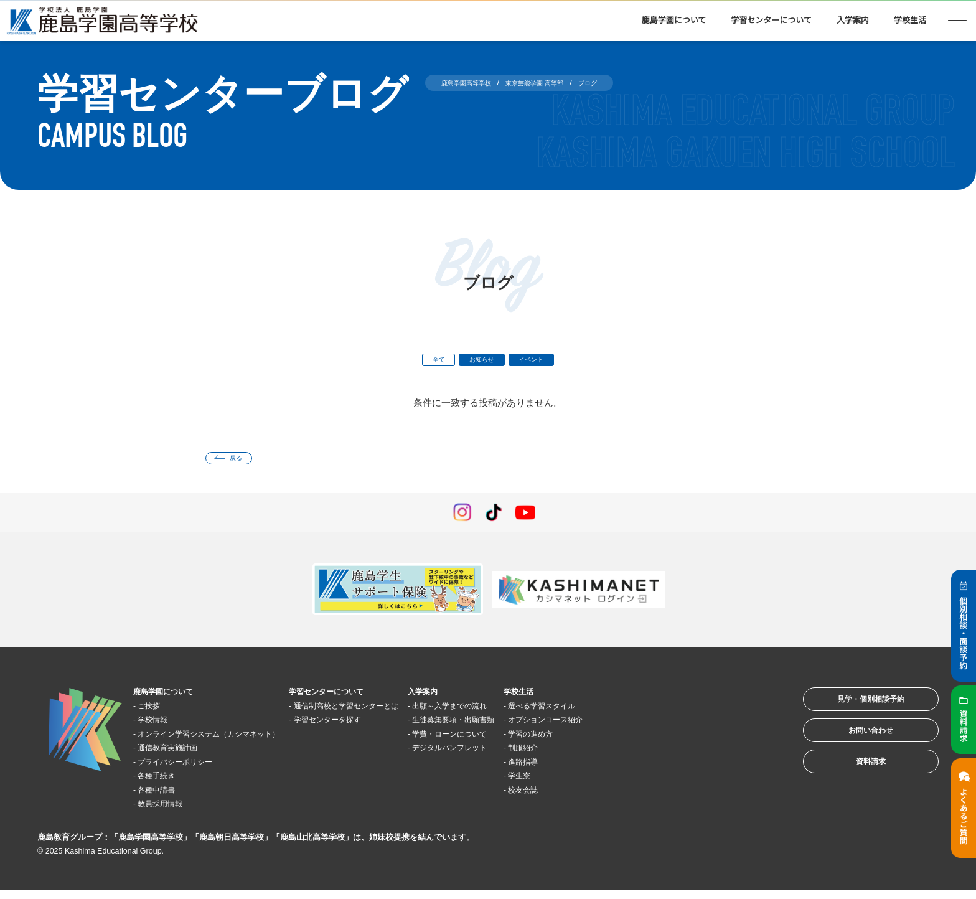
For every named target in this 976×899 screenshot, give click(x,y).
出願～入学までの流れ (528, 713)
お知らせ (480, 362)
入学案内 (853, 20)
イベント (541, 362)
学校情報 (161, 728)
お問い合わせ (854, 751)
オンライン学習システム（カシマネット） (231, 742)
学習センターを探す (377, 728)
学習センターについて (771, 20)
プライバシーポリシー (189, 770)
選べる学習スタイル (641, 713)
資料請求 (854, 789)
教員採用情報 (171, 812)
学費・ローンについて (528, 742)
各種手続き (166, 784)
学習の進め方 (627, 742)
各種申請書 (166, 798)
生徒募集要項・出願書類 (532, 728)
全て (426, 362)
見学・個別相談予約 (854, 712)
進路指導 (617, 770)
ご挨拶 (157, 713)
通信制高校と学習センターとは (400, 713)
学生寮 (613, 784)
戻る (243, 464)
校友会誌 (617, 798)
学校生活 (910, 20)
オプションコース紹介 (645, 728)
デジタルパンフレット (528, 756)
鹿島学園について (674, 20)
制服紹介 (617, 756)
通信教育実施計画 (180, 756)
